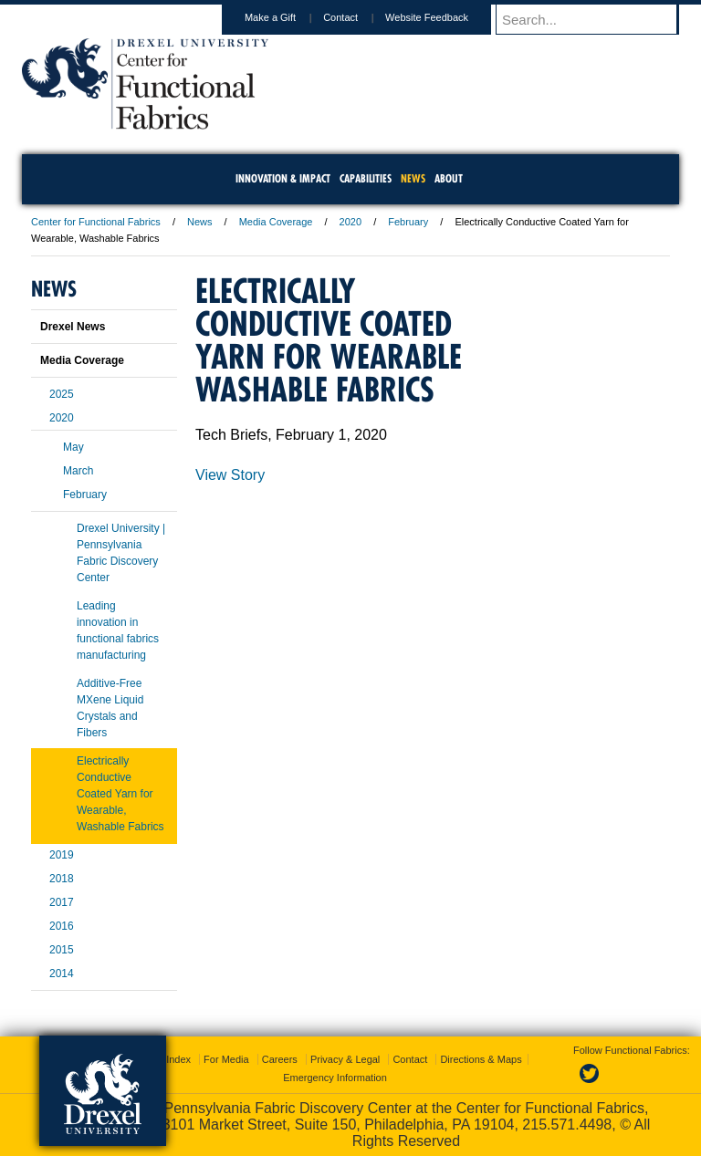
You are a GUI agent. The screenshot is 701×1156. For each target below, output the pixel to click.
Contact (357, 17)
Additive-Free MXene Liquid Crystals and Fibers (110, 708)
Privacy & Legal (345, 1059)
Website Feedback (444, 17)
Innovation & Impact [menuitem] (282, 178)
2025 (61, 394)
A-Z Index (169, 1059)
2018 (61, 878)
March (78, 470)
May (73, 447)
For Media (226, 1059)
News (200, 221)
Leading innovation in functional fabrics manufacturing (118, 630)
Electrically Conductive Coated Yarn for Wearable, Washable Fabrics (120, 794)
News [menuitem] (413, 178)
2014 (61, 973)
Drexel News (72, 326)
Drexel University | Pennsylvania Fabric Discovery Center (121, 553)
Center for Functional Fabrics (96, 221)
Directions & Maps (480, 1059)
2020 (350, 221)
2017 (61, 902)
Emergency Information (335, 1077)
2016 (61, 926)
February (408, 221)
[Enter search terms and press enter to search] (596, 19)
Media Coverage (276, 221)
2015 (61, 949)
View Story (230, 475)
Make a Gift (287, 17)
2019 (61, 855)
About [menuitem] (448, 178)
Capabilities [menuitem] (366, 178)
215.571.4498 (567, 1124)
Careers (280, 1059)
